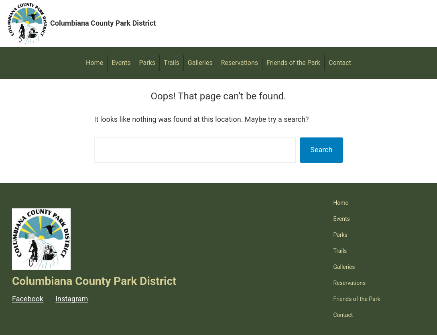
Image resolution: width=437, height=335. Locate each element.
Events (121, 63)
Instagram (71, 299)
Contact (340, 63)
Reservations (239, 63)
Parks (147, 63)
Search (321, 149)
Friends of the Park (293, 63)
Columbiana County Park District (103, 23)
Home (94, 63)
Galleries (200, 63)
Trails (171, 63)
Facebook (27, 299)
